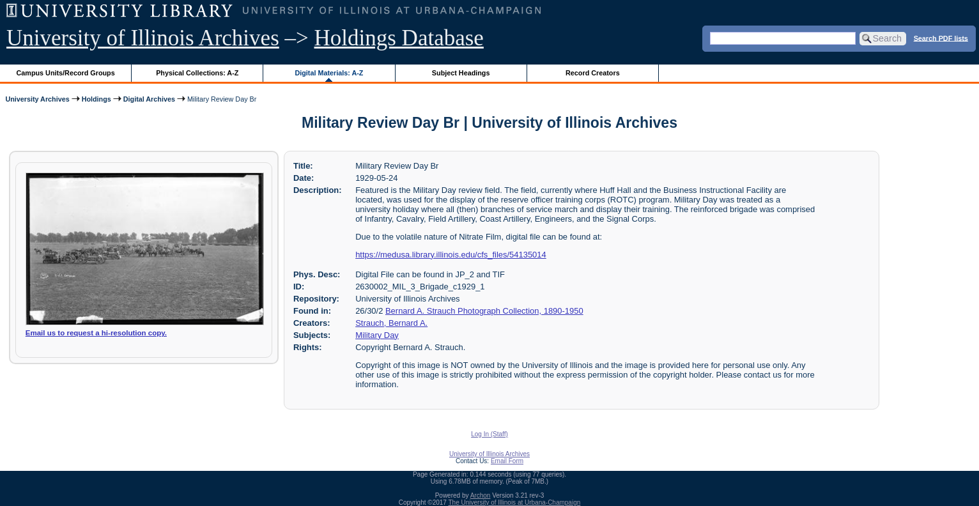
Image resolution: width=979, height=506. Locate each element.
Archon (480, 495)
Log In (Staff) (489, 434)
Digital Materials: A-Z (329, 73)
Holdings (96, 99)
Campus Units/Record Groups (66, 73)
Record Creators (593, 73)
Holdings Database (399, 38)
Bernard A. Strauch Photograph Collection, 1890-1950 (484, 311)
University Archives (37, 99)
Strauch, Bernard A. (391, 323)
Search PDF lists (941, 38)
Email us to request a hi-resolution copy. (96, 333)
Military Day (377, 335)
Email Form (507, 460)
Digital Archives (149, 99)
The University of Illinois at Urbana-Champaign (515, 502)
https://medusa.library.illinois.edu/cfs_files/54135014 (450, 254)
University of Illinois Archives (142, 38)
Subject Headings (461, 73)
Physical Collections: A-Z (197, 73)
